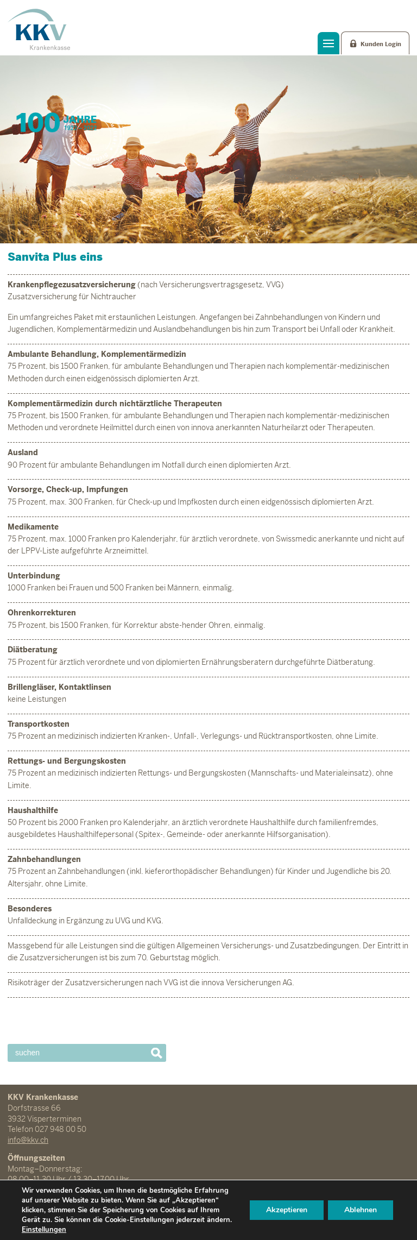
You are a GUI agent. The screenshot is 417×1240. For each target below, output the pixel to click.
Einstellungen (44, 1230)
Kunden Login (381, 44)
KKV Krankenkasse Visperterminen (39, 29)
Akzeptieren (286, 1210)
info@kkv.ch (28, 1140)
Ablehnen (360, 1210)
